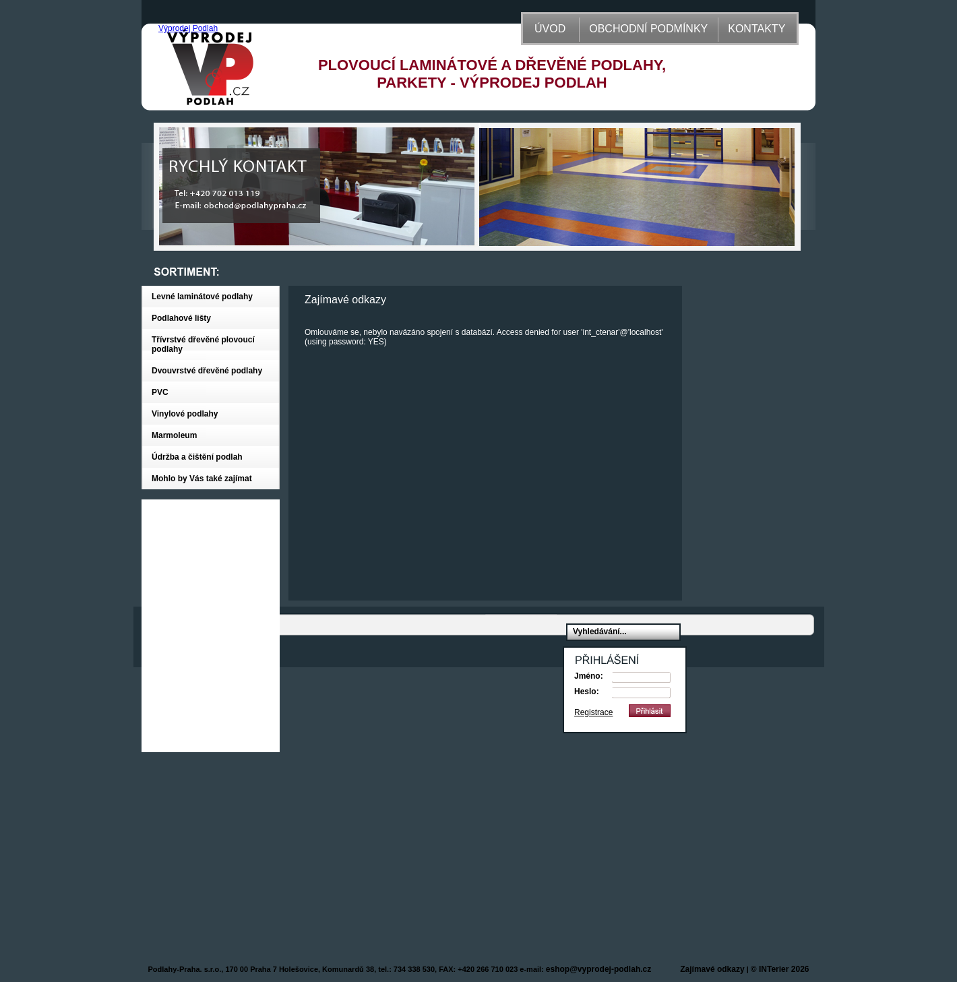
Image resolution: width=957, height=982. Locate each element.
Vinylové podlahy (185, 414)
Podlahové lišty (181, 318)
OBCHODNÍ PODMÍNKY (648, 28)
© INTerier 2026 (780, 969)
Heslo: (586, 691)
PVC (160, 392)
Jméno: (588, 676)
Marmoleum (174, 435)
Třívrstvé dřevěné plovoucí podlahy (203, 344)
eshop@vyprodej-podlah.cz (598, 969)
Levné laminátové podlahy (202, 296)
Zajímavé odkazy (712, 969)
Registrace (593, 712)
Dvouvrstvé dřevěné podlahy (207, 370)
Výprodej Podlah (188, 28)
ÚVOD (549, 28)
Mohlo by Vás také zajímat (202, 478)
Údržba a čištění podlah (197, 457)
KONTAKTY (756, 28)
